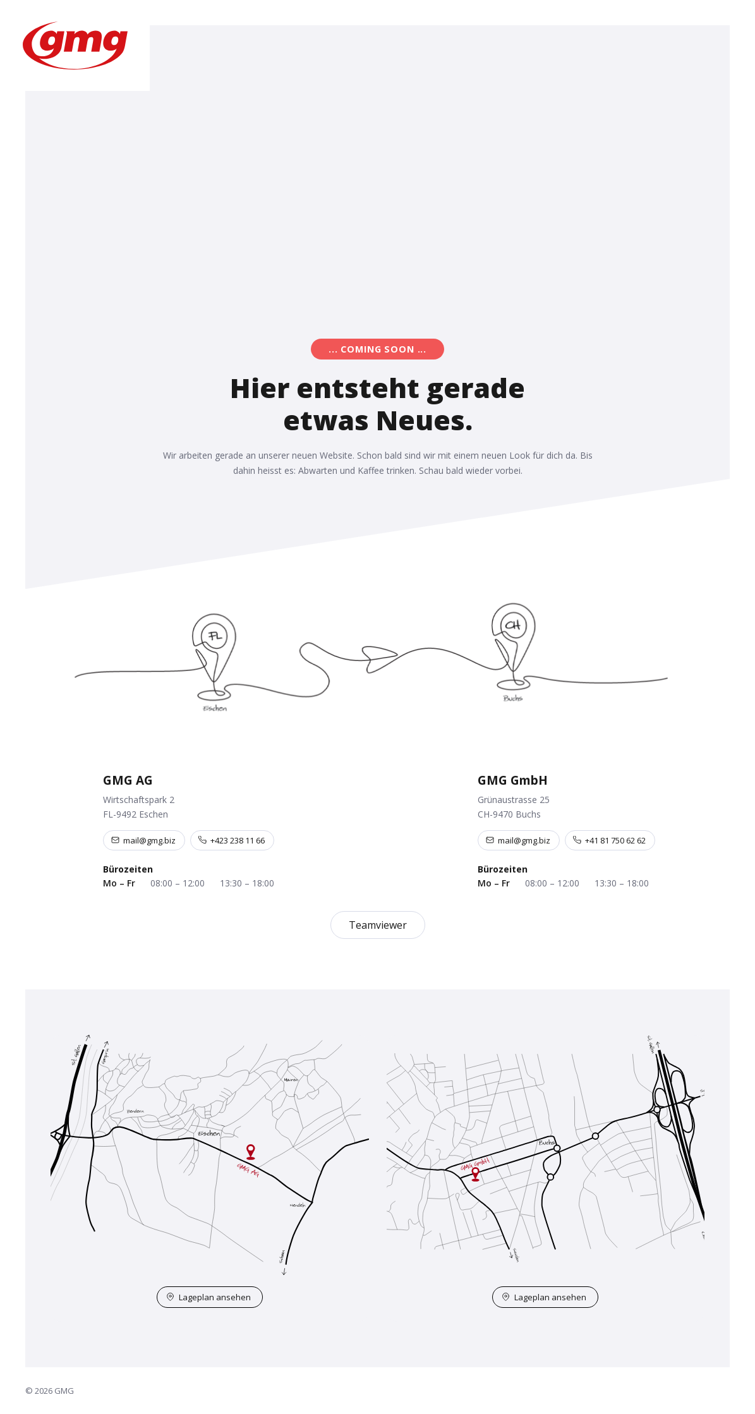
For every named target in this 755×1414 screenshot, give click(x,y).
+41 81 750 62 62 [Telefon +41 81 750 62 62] (609, 840)
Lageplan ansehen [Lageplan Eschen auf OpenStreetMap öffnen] (208, 1297)
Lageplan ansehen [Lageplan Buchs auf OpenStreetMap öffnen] (544, 1297)
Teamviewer (378, 925)
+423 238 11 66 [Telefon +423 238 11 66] (231, 840)
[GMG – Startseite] (75, 45)
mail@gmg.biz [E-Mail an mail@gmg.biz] (143, 840)
